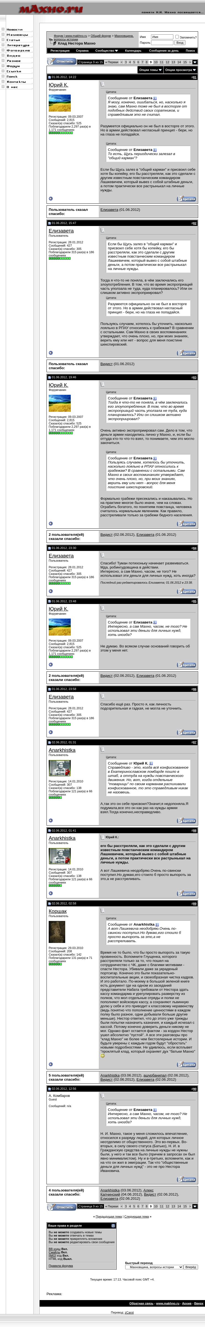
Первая (111, 62)
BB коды (55, 1249)
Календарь (133, 50)
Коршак (58, 911)
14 (179, 62)
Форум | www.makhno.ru (70, 35)
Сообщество (106, 50)
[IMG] (52, 1255)
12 (167, 62)
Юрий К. (58, 85)
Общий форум (101, 35)
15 (185, 62)
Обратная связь (141, 1303)
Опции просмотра (178, 69)
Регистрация (60, 50)
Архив (187, 1303)
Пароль (145, 42)
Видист (106, 364)
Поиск (190, 50)
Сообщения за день (164, 50)
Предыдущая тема (109, 1216)
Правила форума (61, 1265)
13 (173, 62)
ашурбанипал (154, 1075)
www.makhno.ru (167, 1303)
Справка (82, 50)
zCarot (129, 1312)
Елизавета (109, 210)
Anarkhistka (62, 750)
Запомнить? (186, 37)
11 (161, 62)
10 (155, 62)
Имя (143, 36)
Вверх (198, 1303)
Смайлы (54, 1252)
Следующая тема (136, 1216)
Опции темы (148, 69)
